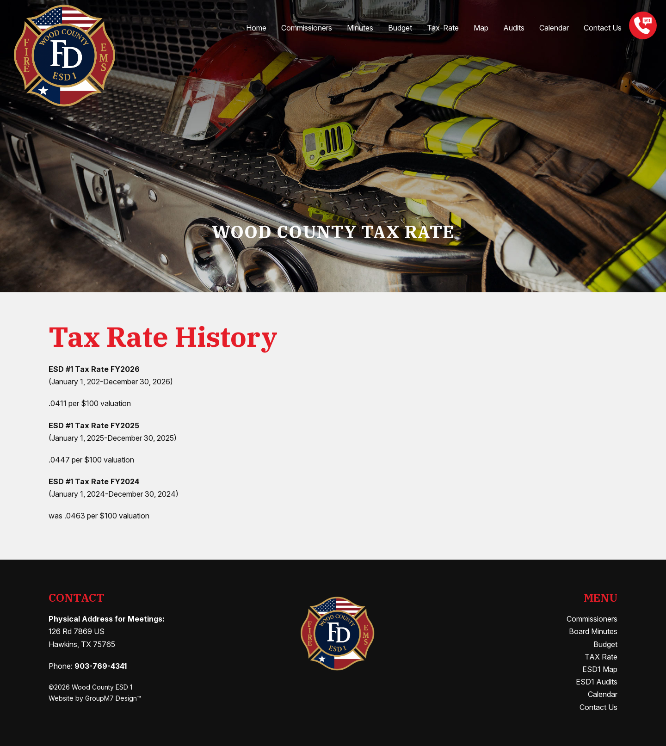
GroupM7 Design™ (113, 698)
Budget (400, 27)
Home (256, 27)
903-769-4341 (100, 666)
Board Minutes (593, 631)
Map (481, 27)
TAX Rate (601, 656)
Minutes (360, 27)
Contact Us (603, 27)
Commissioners (306, 27)
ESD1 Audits (596, 681)
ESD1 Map (599, 669)
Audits (513, 27)
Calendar (554, 27)
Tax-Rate (443, 27)
